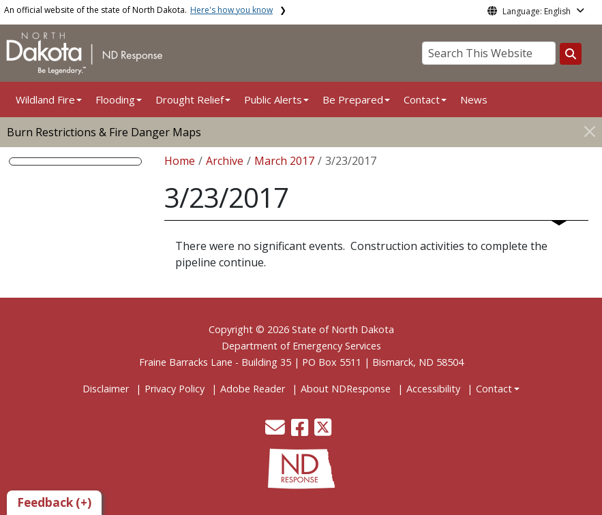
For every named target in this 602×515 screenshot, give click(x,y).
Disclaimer (105, 388)
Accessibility (433, 388)
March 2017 (284, 160)
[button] (276, 430)
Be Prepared (352, 99)
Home (179, 160)
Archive (224, 160)
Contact (494, 388)
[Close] (589, 131)
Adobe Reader (252, 388)
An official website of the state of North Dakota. (138, 10)
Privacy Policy (175, 388)
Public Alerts (273, 99)
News (473, 99)
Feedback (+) (54, 502)
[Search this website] (571, 54)
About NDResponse (346, 388)
